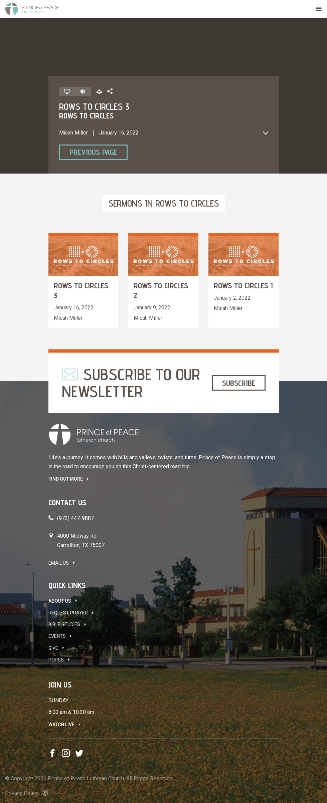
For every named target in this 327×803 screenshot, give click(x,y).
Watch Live (61, 724)
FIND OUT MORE (65, 479)
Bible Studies (64, 624)
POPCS (56, 659)
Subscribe (238, 382)
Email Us (58, 563)
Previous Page (93, 152)
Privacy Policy (21, 793)
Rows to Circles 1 (243, 285)
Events (57, 636)
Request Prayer (68, 612)
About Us (59, 601)
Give (53, 648)
